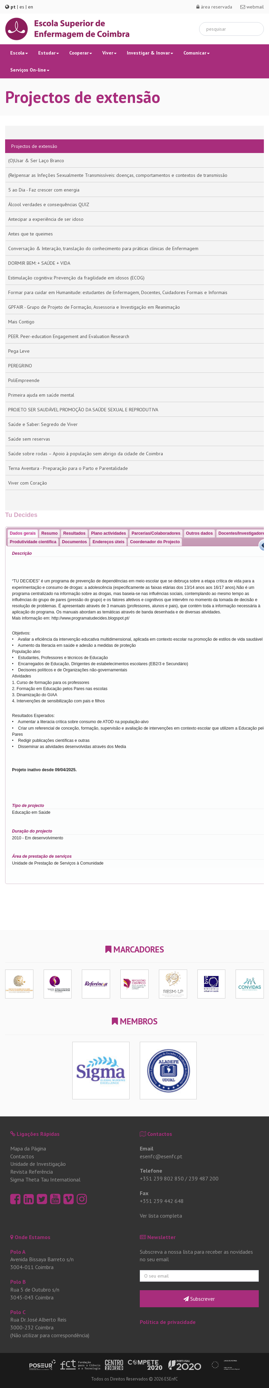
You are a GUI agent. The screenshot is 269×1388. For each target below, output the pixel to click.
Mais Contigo (21, 322)
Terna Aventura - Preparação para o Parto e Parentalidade (68, 468)
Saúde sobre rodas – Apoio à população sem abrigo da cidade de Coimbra (85, 454)
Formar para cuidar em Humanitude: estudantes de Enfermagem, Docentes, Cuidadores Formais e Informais (117, 292)
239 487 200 (204, 1178)
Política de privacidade (168, 1321)
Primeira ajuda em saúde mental (41, 395)
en (30, 7)
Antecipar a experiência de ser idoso (46, 219)
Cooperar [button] (80, 53)
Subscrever (199, 1298)
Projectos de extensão (34, 146)
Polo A (18, 1251)
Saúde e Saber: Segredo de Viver (43, 424)
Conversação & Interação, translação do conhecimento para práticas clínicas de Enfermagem (103, 248)
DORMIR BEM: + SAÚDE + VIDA (39, 263)
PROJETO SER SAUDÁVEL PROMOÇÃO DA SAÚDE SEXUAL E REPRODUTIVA (83, 410)
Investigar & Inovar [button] (150, 53)
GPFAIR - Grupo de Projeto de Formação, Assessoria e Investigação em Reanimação (94, 307)
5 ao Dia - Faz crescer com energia (43, 190)
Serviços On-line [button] (29, 70)
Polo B (18, 1281)
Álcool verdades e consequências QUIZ (48, 204)
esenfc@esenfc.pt (161, 1156)
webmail (252, 7)
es (21, 7)
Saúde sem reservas (29, 439)
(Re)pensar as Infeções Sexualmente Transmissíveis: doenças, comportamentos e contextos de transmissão (117, 175)
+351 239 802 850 (162, 1178)
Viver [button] (109, 53)
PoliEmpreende (24, 380)
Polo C (18, 1312)
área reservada (214, 7)
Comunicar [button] (196, 53)
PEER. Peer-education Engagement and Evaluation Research (68, 336)
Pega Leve (19, 351)
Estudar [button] (48, 53)
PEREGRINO (20, 366)
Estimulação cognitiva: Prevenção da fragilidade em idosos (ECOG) (76, 278)
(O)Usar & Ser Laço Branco (36, 160)
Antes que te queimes (30, 234)
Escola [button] (19, 53)
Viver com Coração (27, 483)
